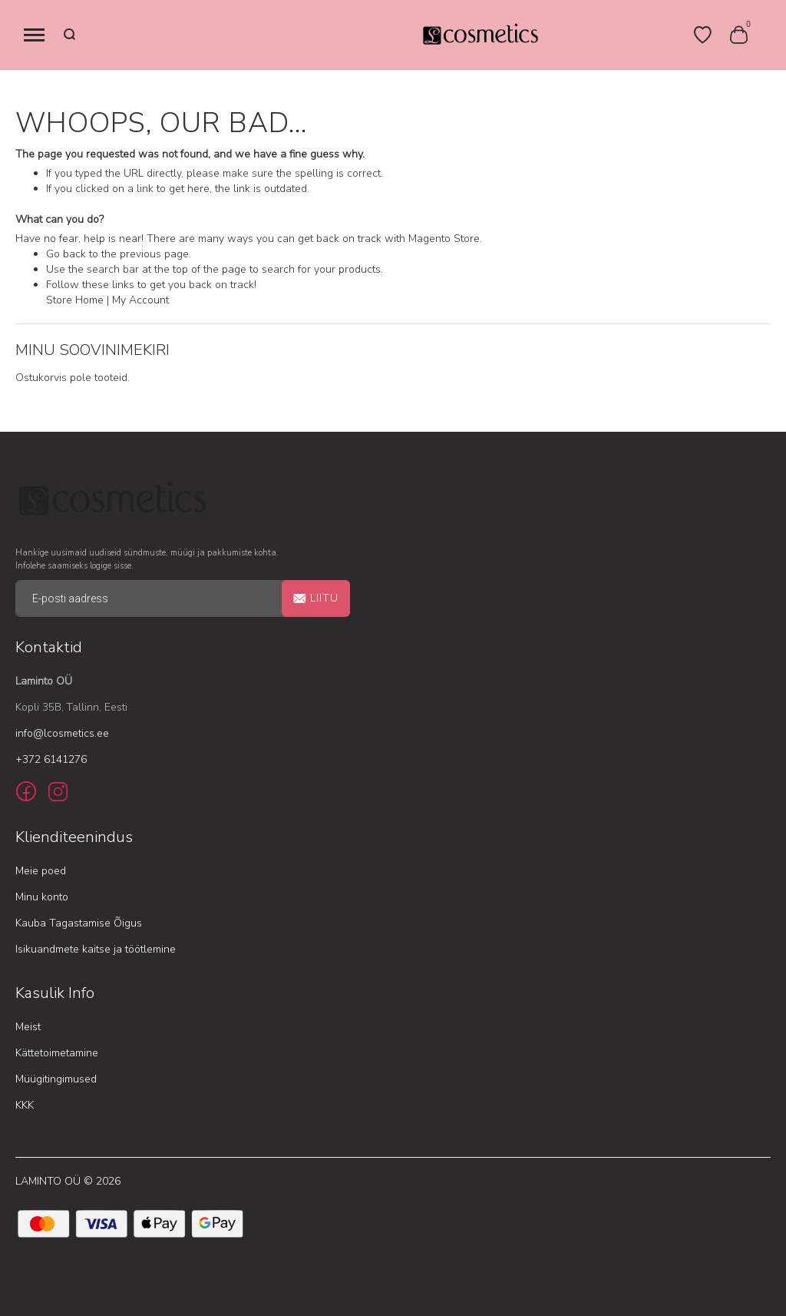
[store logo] (480, 35)
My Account (140, 300)
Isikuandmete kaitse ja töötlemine (95, 949)
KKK (24, 1105)
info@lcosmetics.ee (62, 733)
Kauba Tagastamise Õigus (78, 923)
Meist (28, 1026)
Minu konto (41, 897)
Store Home (75, 300)
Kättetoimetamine (56, 1053)
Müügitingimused (56, 1079)
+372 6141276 (51, 759)
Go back (66, 254)
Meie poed (40, 871)
